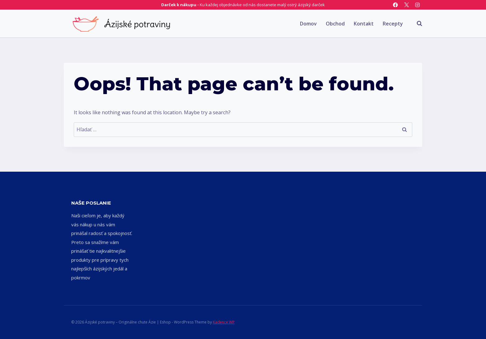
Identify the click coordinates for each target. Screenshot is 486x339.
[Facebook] (395, 5)
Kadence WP (224, 322)
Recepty (393, 23)
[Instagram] (417, 5)
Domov (308, 23)
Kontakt (364, 23)
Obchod (335, 23)
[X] (406, 5)
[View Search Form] (416, 23)
